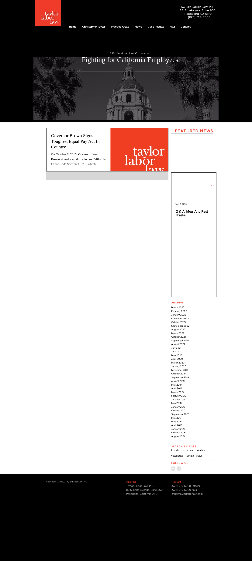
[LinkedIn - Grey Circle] (179, 468)
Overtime (188, 450)
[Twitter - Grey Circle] (173, 468)
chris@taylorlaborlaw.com (187, 493)
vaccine (190, 455)
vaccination (177, 455)
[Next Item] (211, 185)
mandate (200, 450)
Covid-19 (176, 450)
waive (199, 455)
